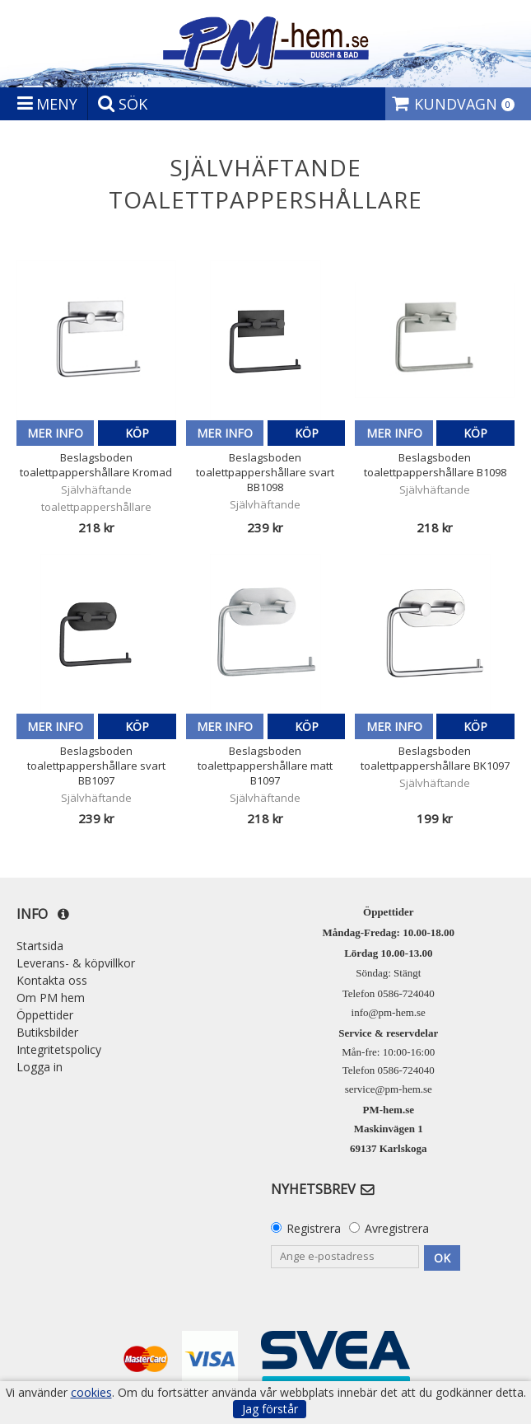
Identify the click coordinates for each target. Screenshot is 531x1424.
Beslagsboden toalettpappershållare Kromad (96, 465)
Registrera (313, 1228)
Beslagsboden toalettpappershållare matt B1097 (265, 765)
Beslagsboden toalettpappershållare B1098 (435, 465)
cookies (91, 1392)
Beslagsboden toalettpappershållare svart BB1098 (265, 472)
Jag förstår (270, 1409)
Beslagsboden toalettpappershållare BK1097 (435, 758)
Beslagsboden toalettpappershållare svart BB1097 (96, 765)
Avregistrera (397, 1228)
